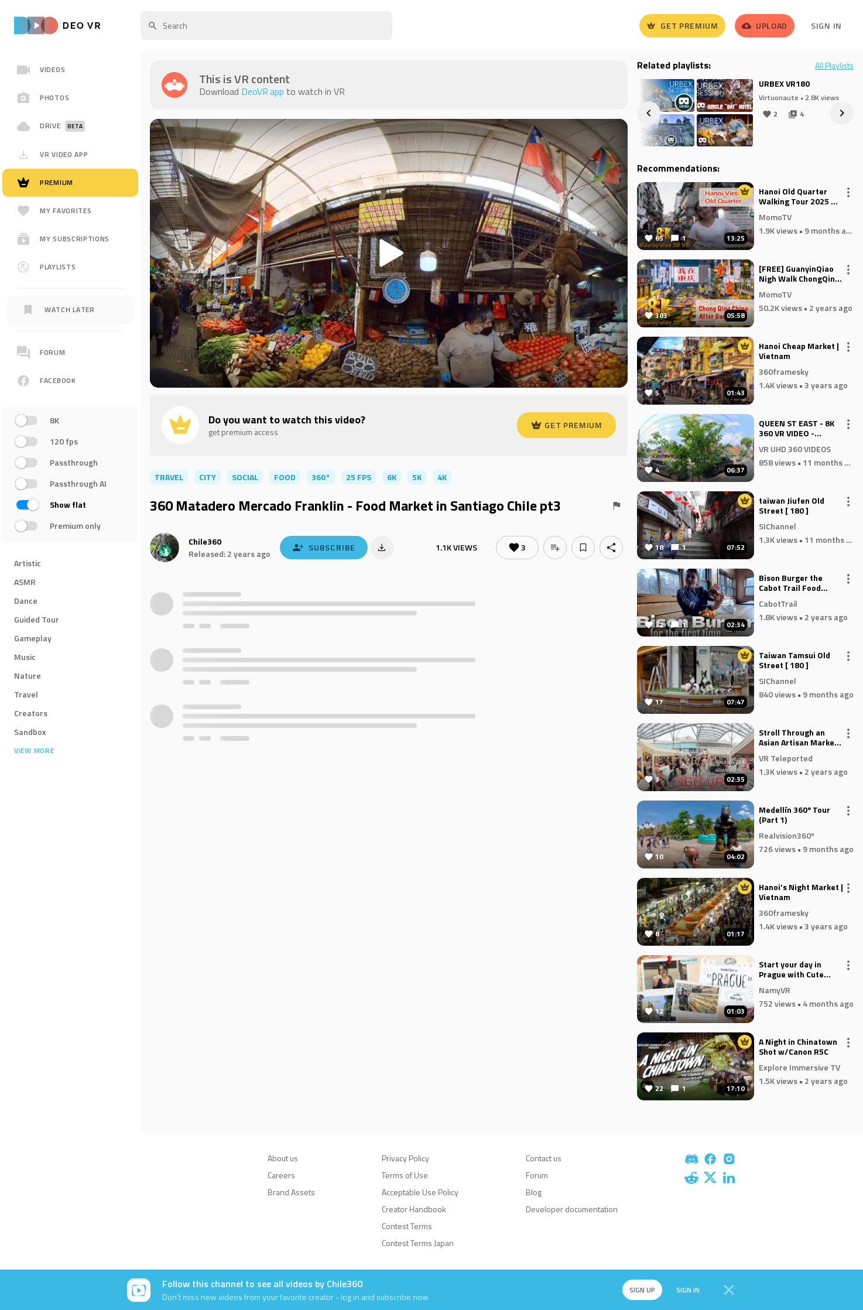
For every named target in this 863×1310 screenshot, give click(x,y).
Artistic (27, 563)
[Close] (729, 1290)
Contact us (543, 1158)
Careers (281, 1175)
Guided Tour (36, 619)
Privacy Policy (405, 1158)
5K (417, 477)
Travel (26, 694)
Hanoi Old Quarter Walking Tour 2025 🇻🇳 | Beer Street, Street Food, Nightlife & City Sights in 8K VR (800, 197)
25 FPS (358, 477)
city (207, 477)
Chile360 (205, 541)
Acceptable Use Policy (420, 1192)
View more (34, 750)
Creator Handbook (414, 1209)
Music (25, 657)
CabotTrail (778, 603)
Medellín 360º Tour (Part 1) (794, 815)
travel (169, 477)
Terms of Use (405, 1175)
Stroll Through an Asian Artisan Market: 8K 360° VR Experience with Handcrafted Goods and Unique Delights (799, 738)
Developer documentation (572, 1209)
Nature (27, 675)
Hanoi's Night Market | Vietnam (801, 892)
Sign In (826, 25)
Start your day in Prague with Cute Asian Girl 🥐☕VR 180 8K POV (800, 970)
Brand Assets (291, 1192)
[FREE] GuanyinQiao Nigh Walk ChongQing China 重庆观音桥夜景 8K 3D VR (799, 274)
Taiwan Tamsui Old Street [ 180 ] (794, 661)
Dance (25, 600)
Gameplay (33, 638)
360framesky (784, 371)
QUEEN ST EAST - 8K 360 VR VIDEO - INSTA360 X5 (796, 429)
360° (320, 477)
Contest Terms (407, 1226)
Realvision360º (786, 835)
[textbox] (266, 25)
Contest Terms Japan (418, 1243)
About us (283, 1158)
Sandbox (30, 732)
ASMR (25, 582)
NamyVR (774, 989)
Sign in (686, 1289)
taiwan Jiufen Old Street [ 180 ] (791, 506)
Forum (537, 1175)
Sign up (641, 1289)
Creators (30, 713)
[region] (70, 438)
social (245, 477)
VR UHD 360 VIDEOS (795, 448)
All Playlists (834, 65)
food (285, 477)
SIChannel (777, 525)
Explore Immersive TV (799, 1067)
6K (391, 477)
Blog (534, 1192)
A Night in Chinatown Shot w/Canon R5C (798, 1047)
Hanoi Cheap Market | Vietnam (799, 351)
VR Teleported (786, 757)
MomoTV (775, 216)
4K (442, 477)
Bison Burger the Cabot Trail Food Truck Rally (791, 583)
